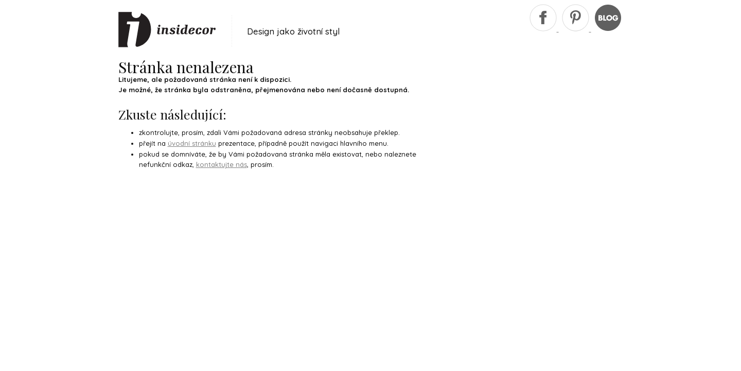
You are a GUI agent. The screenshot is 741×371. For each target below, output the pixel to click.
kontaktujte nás (221, 164)
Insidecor (167, 30)
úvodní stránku (192, 143)
